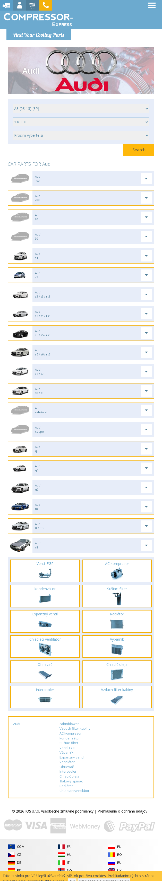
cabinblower (69, 723)
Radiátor (66, 785)
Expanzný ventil (71, 757)
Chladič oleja (69, 776)
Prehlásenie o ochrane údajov (122, 811)
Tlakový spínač (71, 781)
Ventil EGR (67, 747)
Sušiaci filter (68, 742)
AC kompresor (70, 733)
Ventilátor (67, 762)
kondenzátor (69, 738)
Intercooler (67, 771)
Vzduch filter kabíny (74, 728)
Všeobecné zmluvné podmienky (67, 811)
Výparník (66, 752)
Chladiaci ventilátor (74, 790)
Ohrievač (66, 766)
